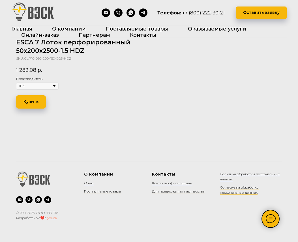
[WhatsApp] (131, 12)
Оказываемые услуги (217, 29)
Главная (21, 29)
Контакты (143, 35)
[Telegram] (143, 12)
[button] (261, 13)
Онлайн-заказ (40, 35)
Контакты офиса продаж (172, 183)
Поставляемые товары (137, 29)
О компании (69, 29)
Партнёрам (94, 35)
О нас (89, 183)
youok (52, 218)
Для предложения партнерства (178, 191)
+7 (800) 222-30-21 (203, 13)
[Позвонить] (118, 12)
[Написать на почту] (106, 12)
